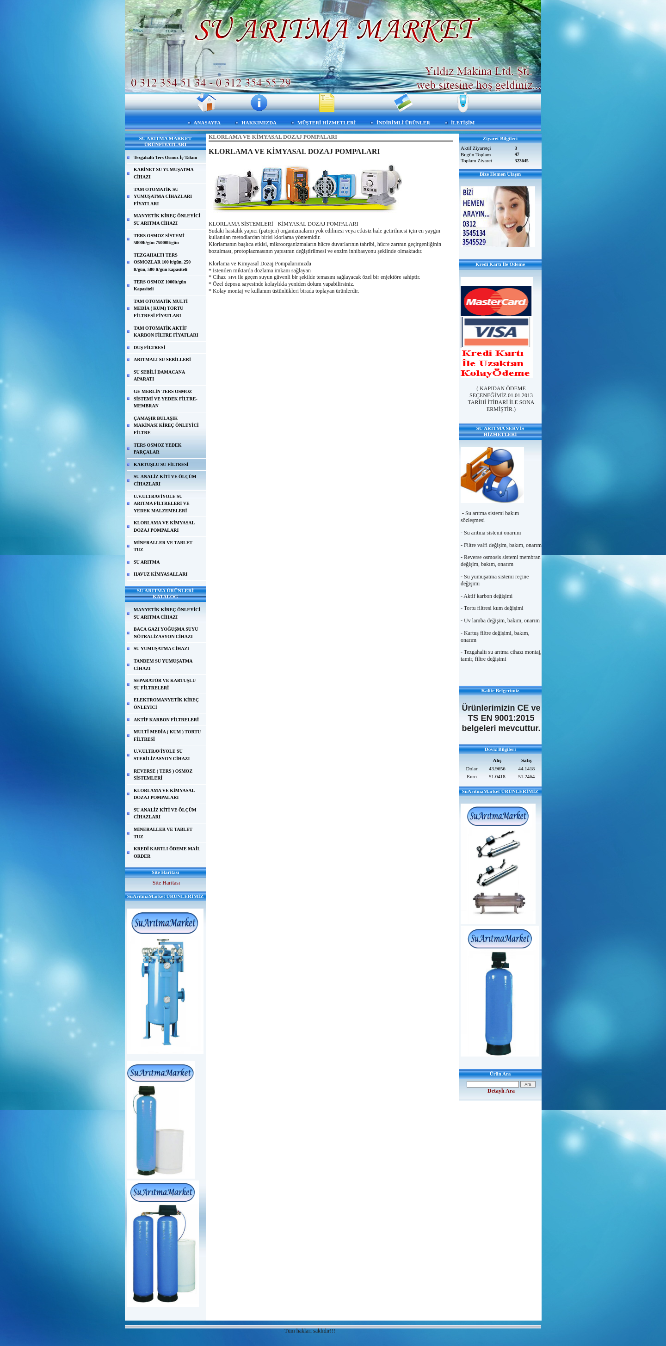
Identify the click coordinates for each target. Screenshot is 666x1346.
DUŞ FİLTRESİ (149, 347)
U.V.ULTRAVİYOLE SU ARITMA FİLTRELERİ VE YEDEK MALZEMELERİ (162, 503)
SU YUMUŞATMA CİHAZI (161, 648)
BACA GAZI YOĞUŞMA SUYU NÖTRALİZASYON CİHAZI (166, 633)
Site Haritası (166, 882)
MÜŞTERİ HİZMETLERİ (326, 122)
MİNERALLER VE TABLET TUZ (163, 546)
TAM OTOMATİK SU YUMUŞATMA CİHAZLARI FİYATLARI (163, 196)
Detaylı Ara (501, 1091)
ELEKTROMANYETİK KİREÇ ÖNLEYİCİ (166, 703)
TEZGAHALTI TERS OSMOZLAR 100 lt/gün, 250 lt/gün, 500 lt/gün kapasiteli (162, 262)
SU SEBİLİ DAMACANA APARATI (159, 375)
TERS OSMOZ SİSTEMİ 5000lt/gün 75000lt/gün (159, 239)
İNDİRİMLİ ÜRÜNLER (403, 122)
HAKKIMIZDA (259, 122)
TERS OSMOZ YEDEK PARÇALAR (158, 449)
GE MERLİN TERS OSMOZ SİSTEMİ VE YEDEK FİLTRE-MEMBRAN (165, 398)
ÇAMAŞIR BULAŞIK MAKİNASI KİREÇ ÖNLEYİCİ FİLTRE (166, 425)
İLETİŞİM (463, 122)
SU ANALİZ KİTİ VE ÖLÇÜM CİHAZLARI (165, 480)
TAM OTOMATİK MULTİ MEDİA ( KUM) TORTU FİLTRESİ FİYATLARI (161, 308)
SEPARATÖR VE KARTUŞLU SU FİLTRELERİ (165, 684)
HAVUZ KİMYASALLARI (160, 574)
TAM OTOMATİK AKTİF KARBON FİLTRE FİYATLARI (166, 332)
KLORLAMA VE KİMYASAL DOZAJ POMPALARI (164, 526)
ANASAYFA (207, 122)
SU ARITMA (147, 562)
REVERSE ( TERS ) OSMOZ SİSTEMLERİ (163, 774)
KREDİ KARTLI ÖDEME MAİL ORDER (167, 852)
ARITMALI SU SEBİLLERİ (162, 359)
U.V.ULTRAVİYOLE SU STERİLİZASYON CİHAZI (162, 755)
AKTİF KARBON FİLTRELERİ (166, 719)
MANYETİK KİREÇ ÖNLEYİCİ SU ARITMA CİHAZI (167, 219)
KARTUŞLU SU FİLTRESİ (161, 464)
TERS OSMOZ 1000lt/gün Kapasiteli (160, 285)
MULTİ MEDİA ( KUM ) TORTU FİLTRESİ (167, 735)
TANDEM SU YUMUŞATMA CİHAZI (163, 664)
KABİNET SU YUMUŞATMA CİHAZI (164, 173)
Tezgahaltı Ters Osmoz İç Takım (165, 157)
